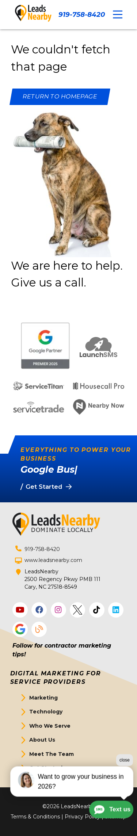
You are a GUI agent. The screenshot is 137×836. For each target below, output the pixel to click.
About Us (42, 739)
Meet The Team (51, 754)
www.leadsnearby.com (53, 560)
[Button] (59, 97)
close (124, 781)
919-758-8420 (81, 14)
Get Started (45, 768)
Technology (45, 711)
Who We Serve (50, 726)
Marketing (43, 697)
